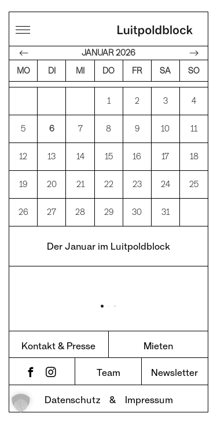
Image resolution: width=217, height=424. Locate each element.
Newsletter (174, 372)
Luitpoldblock (155, 31)
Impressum (149, 399)
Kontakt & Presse (58, 345)
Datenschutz (72, 399)
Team (108, 372)
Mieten (158, 345)
